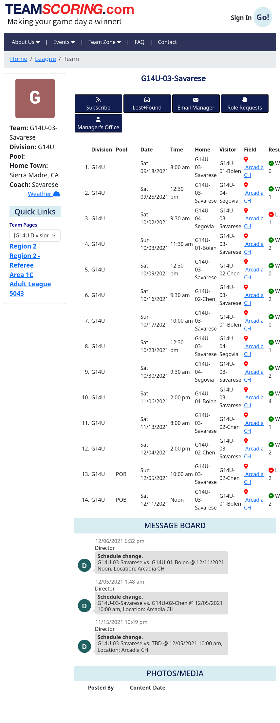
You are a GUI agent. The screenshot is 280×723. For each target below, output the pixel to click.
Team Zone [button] (104, 42)
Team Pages (23, 224)
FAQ (139, 42)
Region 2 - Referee (24, 260)
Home (19, 58)
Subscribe (98, 104)
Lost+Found (147, 104)
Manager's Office (98, 124)
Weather (44, 194)
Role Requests (244, 104)
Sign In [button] (251, 17)
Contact (167, 42)
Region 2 (22, 246)
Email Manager (196, 104)
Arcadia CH (254, 168)
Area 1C (21, 274)
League (45, 58)
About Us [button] (26, 42)
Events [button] (64, 42)
